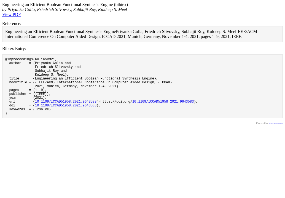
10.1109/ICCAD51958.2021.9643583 (65, 111)
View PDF (11, 14)
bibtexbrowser (276, 135)
